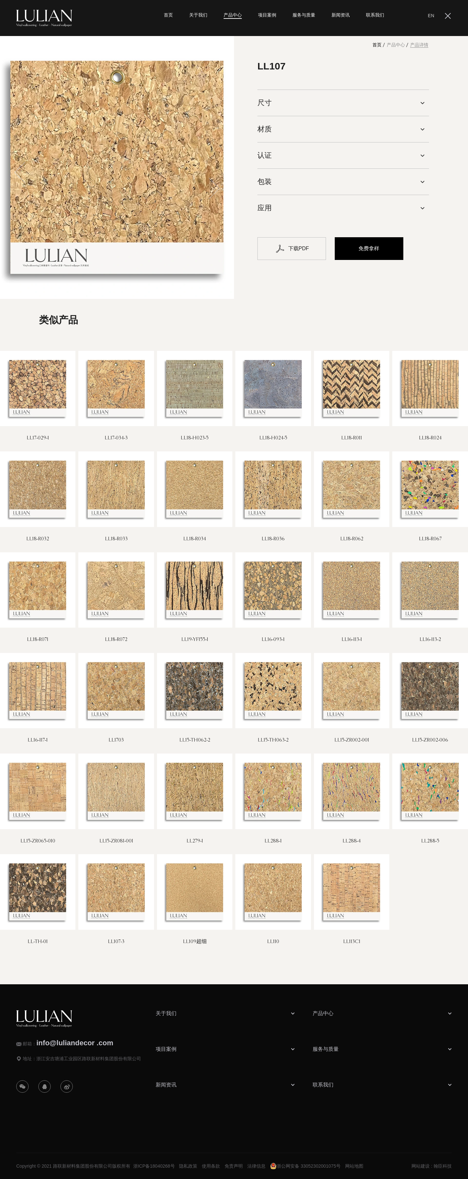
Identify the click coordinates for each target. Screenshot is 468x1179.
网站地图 (354, 1166)
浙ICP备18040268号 (154, 1166)
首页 (377, 45)
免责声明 (234, 1166)
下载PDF (292, 248)
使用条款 (211, 1166)
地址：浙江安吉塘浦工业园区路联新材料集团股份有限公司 (82, 1058)
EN (431, 15)
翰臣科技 (443, 1166)
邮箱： (68, 1043)
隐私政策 (188, 1166)
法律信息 (256, 1166)
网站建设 (420, 1166)
